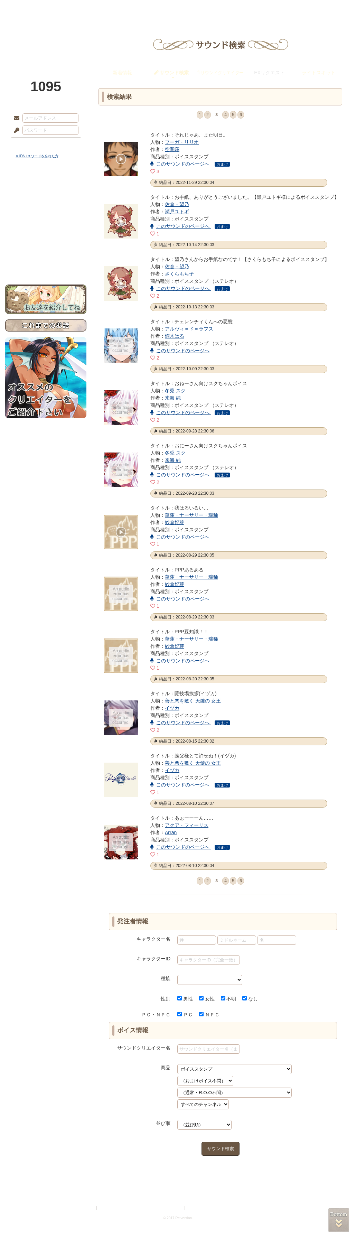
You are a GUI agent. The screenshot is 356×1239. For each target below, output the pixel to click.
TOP (30, 8)
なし (250, 999)
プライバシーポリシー (117, 1208)
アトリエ (178, 8)
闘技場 (326, 8)
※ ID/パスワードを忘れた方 (37, 156)
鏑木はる (174, 336)
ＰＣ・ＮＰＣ (155, 1014)
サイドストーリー (45, 201)
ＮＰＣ (209, 1014)
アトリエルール (45, 231)
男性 (185, 999)
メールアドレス (14, 118)
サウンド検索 (220, 1148)
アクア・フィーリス (186, 825)
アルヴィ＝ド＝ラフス (189, 329)
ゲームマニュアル (45, 213)
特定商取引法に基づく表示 (161, 1208)
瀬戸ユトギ (177, 211)
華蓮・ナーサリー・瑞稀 (191, 515)
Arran (171, 832)
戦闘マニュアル (45, 240)
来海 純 (173, 398)
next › (249, 115)
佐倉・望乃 (177, 204)
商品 (165, 1067)
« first (181, 115)
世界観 (45, 189)
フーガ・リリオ (182, 142)
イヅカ (172, 708)
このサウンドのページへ (180, 164)
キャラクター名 (153, 939)
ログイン (29, 145)
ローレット (128, 8)
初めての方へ (45, 251)
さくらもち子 (179, 274)
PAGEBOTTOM (338, 1220)
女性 (207, 999)
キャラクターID (153, 958)
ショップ (276, 8)
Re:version (268, 1208)
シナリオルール (45, 223)
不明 (228, 999)
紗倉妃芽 (174, 522)
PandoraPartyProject (45, 38)
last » (259, 115)
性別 (165, 999)
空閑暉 (172, 149)
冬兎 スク (175, 390)
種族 (165, 978)
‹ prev (191, 115)
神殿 (79, 8)
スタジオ (227, 8)
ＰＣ (185, 1014)
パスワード (14, 130)
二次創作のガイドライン (207, 1208)
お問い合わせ (45, 263)
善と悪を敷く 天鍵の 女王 (193, 701)
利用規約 (87, 1208)
